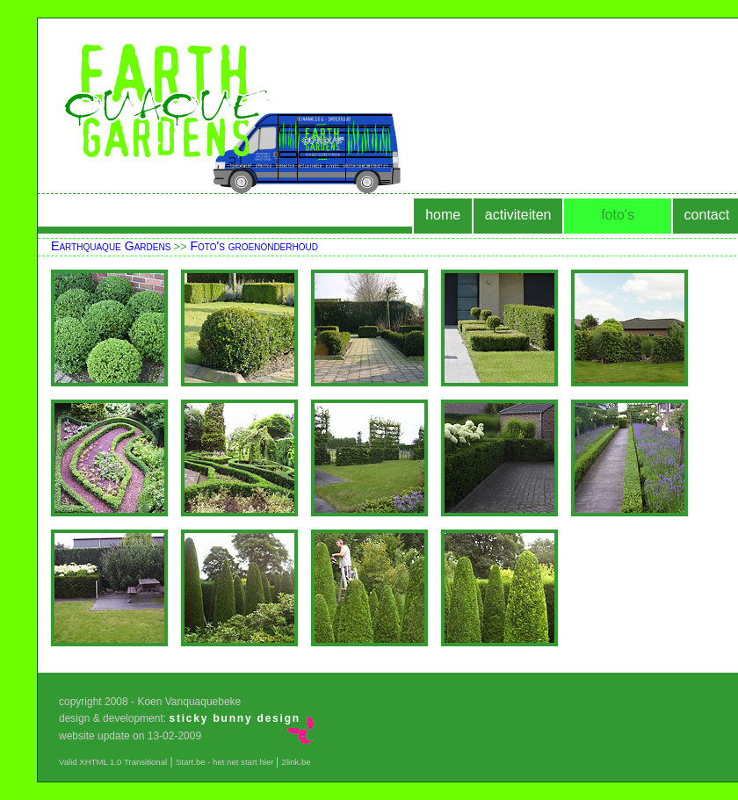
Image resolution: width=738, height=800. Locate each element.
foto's (617, 214)
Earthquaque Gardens (110, 246)
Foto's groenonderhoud (254, 246)
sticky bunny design (234, 718)
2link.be (296, 762)
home (442, 214)
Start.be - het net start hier (226, 762)
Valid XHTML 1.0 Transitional (113, 762)
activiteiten (518, 214)
